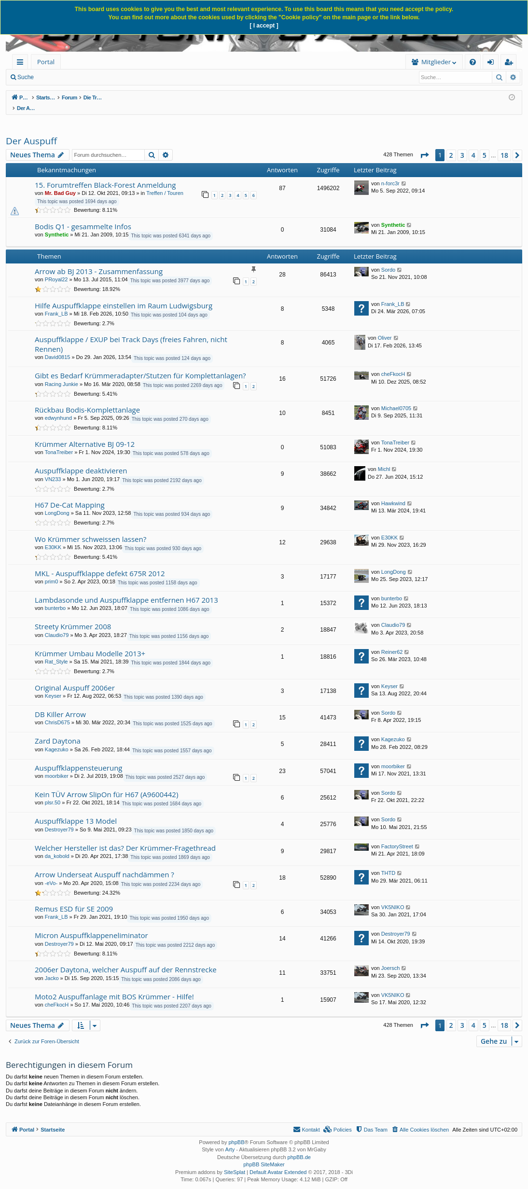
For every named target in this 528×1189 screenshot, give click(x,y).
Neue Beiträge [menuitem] (66, 77)
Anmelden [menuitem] (493, 63)
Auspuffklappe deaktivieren (81, 460)
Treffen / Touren (164, 183)
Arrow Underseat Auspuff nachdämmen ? (104, 864)
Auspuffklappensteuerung (79, 757)
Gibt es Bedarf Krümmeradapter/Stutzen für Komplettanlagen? (140, 365)
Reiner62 (392, 642)
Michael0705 (396, 398)
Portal (46, 61)
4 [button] (473, 145)
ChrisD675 (57, 712)
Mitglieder (286, 61)
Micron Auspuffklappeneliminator (91, 925)
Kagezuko (57, 739)
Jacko (52, 968)
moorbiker (57, 766)
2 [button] (451, 145)
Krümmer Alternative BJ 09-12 (85, 434)
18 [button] (504, 145)
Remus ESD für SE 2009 (74, 898)
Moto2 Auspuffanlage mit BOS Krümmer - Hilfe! (114, 986)
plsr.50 (52, 792)
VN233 (53, 469)
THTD (388, 863)
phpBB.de (299, 1147)
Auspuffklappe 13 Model (76, 811)
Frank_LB (56, 303)
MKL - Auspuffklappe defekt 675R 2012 (100, 563)
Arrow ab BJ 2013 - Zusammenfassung (99, 261)
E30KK (53, 537)
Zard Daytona (58, 730)
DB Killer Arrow (60, 704)
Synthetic (57, 224)
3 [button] (462, 145)
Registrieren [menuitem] (510, 63)
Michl (384, 459)
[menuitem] (134, 62)
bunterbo (55, 598)
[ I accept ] (264, 25)
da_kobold (57, 846)
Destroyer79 (59, 819)
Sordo (388, 260)
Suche (25, 77)
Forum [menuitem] (84, 61)
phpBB (236, 1132)
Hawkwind (393, 493)
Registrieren (155, 77)
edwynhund (58, 408)
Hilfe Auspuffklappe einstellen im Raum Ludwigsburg (123, 295)
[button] (424, 145)
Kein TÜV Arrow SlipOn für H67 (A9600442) (106, 784)
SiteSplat (234, 1162)
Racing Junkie (61, 374)
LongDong (57, 503)
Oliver (385, 328)
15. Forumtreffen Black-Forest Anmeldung (105, 175)
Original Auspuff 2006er (75, 677)
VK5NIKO (392, 897)
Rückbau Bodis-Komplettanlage (87, 399)
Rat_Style (56, 651)
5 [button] (484, 145)
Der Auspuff (31, 130)
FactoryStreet (397, 836)
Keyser (53, 686)
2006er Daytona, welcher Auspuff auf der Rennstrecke (126, 959)
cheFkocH (393, 364)
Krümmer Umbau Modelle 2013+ (90, 643)
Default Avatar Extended (278, 1162)
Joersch (390, 958)
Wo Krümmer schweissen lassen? (90, 529)
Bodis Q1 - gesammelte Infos (83, 216)
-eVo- (51, 873)
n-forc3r (390, 173)
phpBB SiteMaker (264, 1154)
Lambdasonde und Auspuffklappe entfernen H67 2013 (126, 589)
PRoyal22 (56, 269)
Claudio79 (57, 625)
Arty (230, 1139)
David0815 (57, 347)
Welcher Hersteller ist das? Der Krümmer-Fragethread (125, 838)
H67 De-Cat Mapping (70, 494)
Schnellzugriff (22, 63)
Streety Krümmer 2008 (73, 616)
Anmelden (112, 77)
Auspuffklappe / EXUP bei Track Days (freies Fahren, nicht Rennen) (131, 333)
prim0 (51, 571)
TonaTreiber (59, 442)
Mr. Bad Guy (60, 183)
